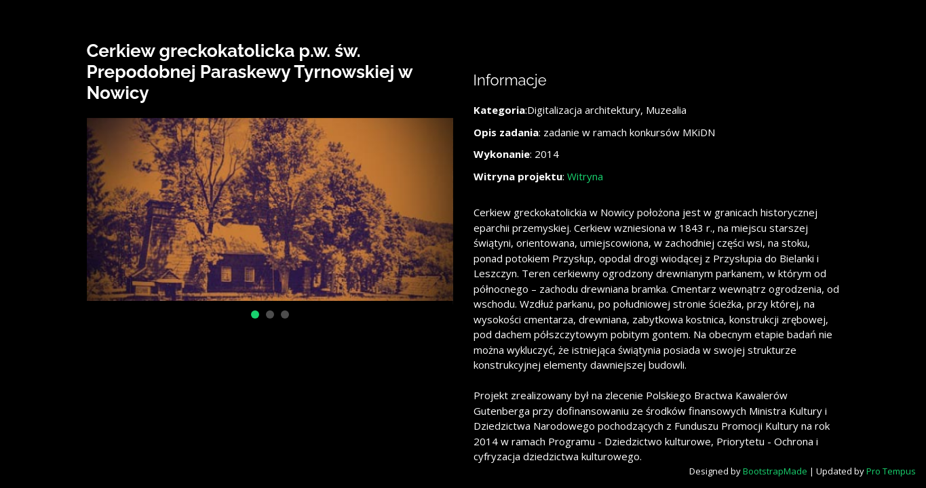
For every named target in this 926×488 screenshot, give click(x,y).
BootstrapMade (775, 471)
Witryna (585, 176)
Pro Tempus (891, 471)
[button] (255, 314)
